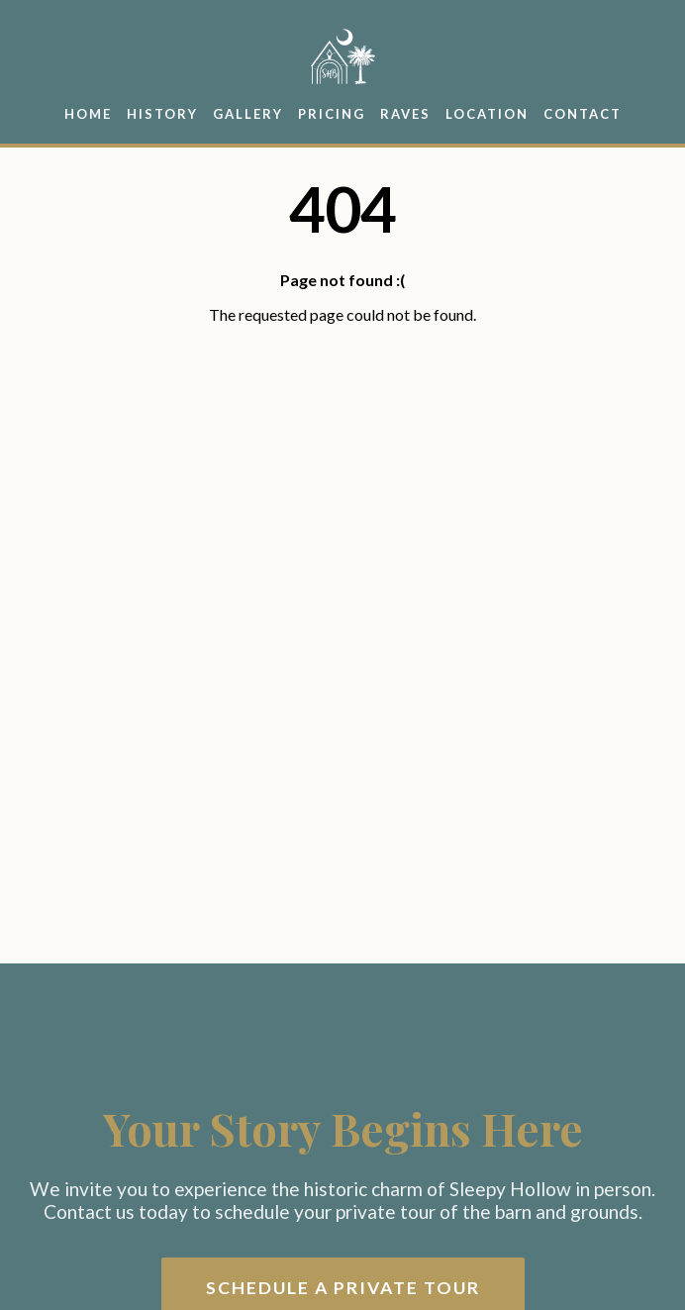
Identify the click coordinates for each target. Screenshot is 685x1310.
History (162, 114)
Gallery (248, 114)
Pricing (331, 114)
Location (487, 114)
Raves (405, 114)
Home (88, 114)
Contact (582, 114)
